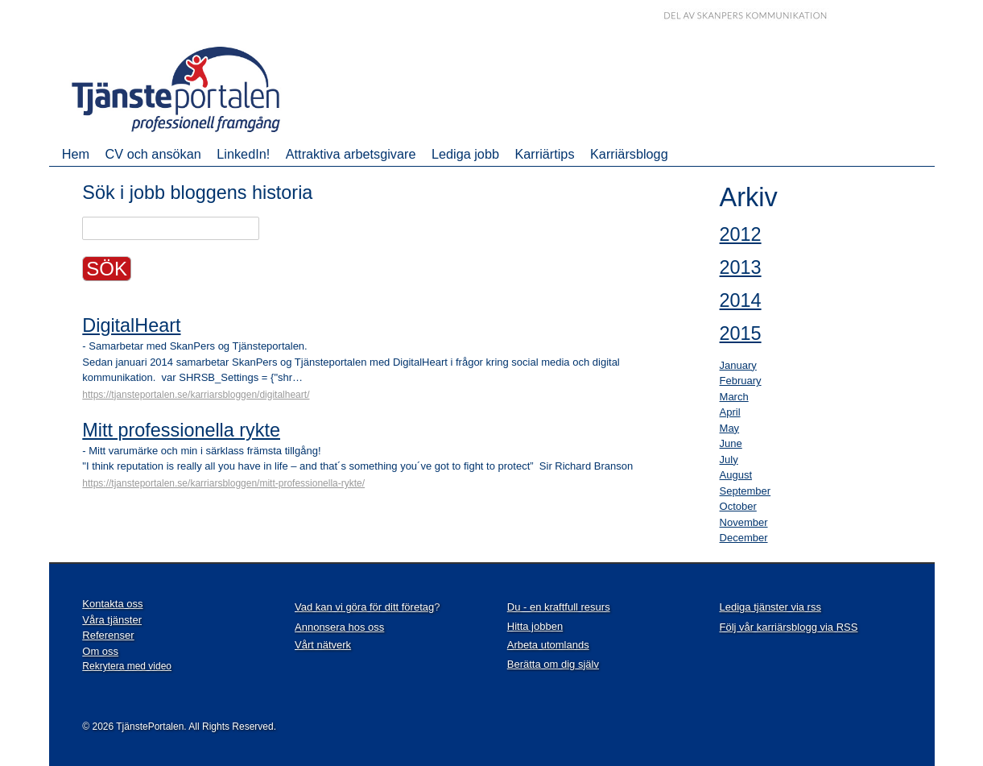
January (738, 365)
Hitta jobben (535, 626)
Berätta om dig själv (553, 664)
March (734, 397)
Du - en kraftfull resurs (558, 607)
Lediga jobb (465, 154)
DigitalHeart (131, 325)
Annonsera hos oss (339, 627)
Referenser (108, 635)
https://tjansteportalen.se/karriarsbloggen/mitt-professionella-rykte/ (223, 483)
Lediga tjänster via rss (770, 607)
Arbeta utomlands (548, 645)
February (741, 381)
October (738, 506)
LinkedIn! (243, 154)
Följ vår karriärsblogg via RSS (789, 627)
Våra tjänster (112, 620)
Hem (75, 154)
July (729, 459)
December (744, 538)
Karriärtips (544, 154)
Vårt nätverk (323, 645)
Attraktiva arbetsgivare (351, 154)
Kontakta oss (112, 604)
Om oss (100, 651)
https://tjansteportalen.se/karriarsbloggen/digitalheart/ (195, 394)
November (744, 522)
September (745, 491)
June (731, 443)
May (730, 428)
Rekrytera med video (126, 666)
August (736, 475)
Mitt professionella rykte (181, 430)
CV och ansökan (153, 154)
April (730, 412)
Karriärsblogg (629, 154)
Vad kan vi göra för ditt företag (364, 607)
